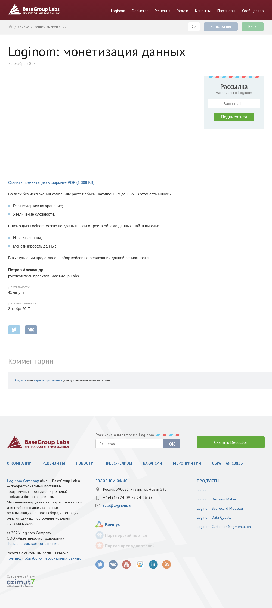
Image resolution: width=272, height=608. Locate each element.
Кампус (23, 27)
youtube (126, 564)
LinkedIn (153, 564)
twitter (14, 329)
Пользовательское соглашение (32, 543)
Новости (85, 463)
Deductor (140, 10)
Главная (10, 26)
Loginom (118, 10)
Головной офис (111, 480)
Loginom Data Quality (214, 517)
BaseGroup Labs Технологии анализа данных (34, 9)
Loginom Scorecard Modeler (220, 508)
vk (113, 564)
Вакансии (152, 463)
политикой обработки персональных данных (44, 558)
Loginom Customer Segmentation (224, 526)
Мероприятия (187, 463)
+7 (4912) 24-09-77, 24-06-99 (128, 497)
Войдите (20, 380)
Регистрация (221, 26)
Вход (252, 26)
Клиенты (203, 10)
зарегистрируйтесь (48, 380)
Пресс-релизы (118, 463)
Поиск (194, 26)
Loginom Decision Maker (216, 499)
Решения (162, 10)
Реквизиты (53, 463)
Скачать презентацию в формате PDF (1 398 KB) (51, 182)
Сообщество (253, 10)
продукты (208, 481)
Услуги (182, 10)
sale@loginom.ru (117, 505)
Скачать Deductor (230, 442)
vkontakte (31, 329)
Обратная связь (227, 463)
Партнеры (226, 10)
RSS (166, 564)
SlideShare (139, 564)
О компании (19, 463)
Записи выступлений (50, 27)
